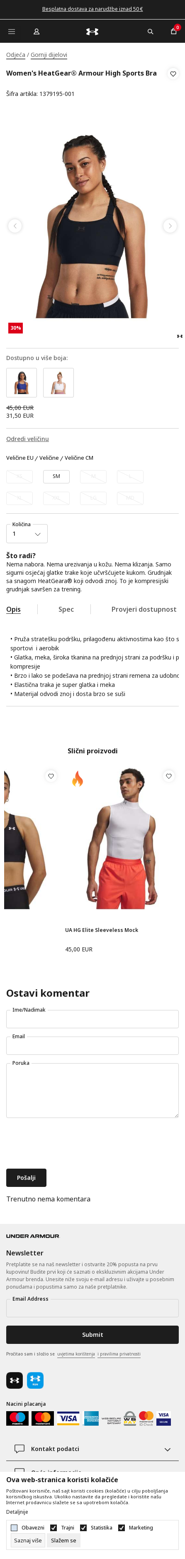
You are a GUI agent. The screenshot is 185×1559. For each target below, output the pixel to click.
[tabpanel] (92, 226)
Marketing (141, 1527)
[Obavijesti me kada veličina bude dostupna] (19, 476)
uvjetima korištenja (76, 1354)
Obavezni (33, 1527)
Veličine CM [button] (79, 458)
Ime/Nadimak (29, 1009)
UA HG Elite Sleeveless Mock (101, 930)
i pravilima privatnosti (119, 1354)
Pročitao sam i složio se (73, 1354)
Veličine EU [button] (20, 458)
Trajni (67, 1527)
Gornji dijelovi (49, 55)
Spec (66, 609)
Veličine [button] (49, 458)
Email (18, 1036)
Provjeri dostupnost (144, 609)
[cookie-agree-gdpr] (63, 1540)
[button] (173, 84)
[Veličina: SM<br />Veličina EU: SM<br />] (56, 476)
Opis (13, 609)
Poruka (20, 1062)
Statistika (101, 1527)
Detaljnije (17, 1512)
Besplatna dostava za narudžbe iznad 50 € (92, 8)
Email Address (30, 1298)
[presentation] (69, 1144)
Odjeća (15, 55)
